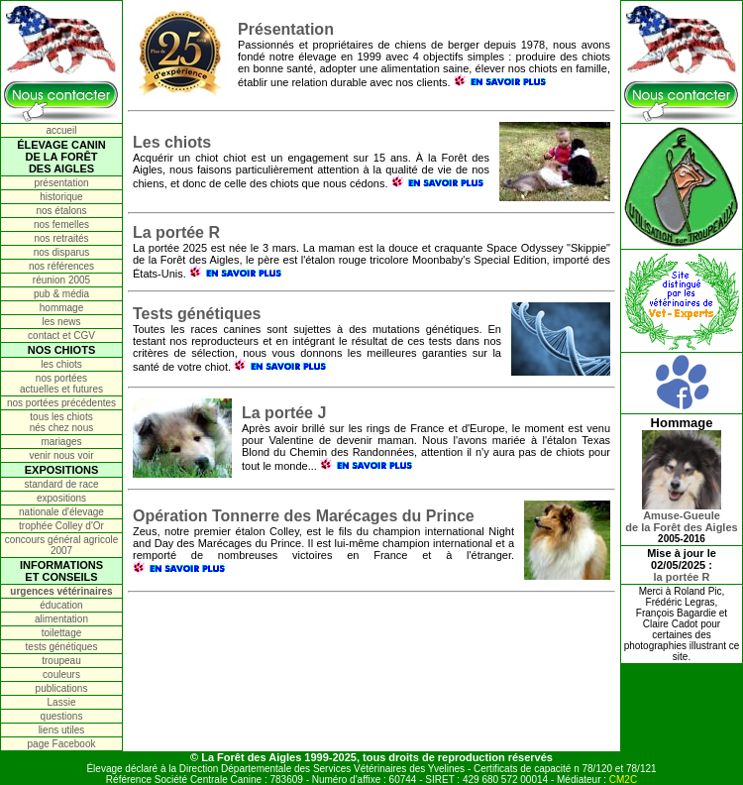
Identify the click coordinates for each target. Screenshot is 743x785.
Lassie (62, 702)
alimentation (61, 619)
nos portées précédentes (61, 402)
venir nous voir (61, 455)
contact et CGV (61, 335)
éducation (61, 605)
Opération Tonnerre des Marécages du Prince (304, 515)
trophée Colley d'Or (61, 525)
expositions (61, 498)
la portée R (682, 577)
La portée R (176, 232)
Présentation (286, 29)
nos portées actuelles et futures (61, 383)
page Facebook (62, 743)
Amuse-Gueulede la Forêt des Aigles (681, 516)
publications (62, 688)
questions (62, 716)
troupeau (61, 660)
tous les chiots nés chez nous (62, 422)
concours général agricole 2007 (62, 545)
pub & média (61, 293)
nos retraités (61, 238)
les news (62, 321)
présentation (61, 182)
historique (61, 196)
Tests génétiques (197, 313)
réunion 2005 (61, 280)
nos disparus (62, 252)
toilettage (62, 632)
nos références (61, 266)
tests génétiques (62, 646)
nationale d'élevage (61, 511)
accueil (61, 130)
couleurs (61, 674)
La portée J (284, 412)
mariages (61, 441)
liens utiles (62, 730)
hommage (61, 307)
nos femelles (61, 224)
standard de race (61, 484)
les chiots (61, 364)
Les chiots (172, 142)
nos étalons (61, 210)
